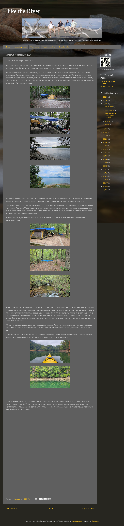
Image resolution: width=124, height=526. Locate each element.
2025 (105, 100)
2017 (105, 149)
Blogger (95, 521)
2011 (105, 169)
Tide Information (49, 47)
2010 (105, 173)
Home (7, 47)
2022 (105, 132)
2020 (105, 139)
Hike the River (22, 11)
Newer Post (12, 508)
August (108, 121)
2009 (105, 176)
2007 (105, 183)
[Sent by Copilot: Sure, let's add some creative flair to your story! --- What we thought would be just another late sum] (50, 242)
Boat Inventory (64, 47)
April (107, 124)
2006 (105, 186)
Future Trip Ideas (20, 47)
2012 (105, 166)
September (109, 110)
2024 (105, 104)
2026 (105, 97)
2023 (105, 129)
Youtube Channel (107, 87)
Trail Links (35, 47)
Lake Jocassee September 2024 (110, 115)
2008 (105, 180)
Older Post (88, 508)
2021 (105, 136)
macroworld (77, 521)
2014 (105, 159)
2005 (105, 190)
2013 (105, 163)
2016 (105, 152)
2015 (105, 156)
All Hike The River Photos (107, 83)
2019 (105, 142)
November (109, 107)
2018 (105, 146)
